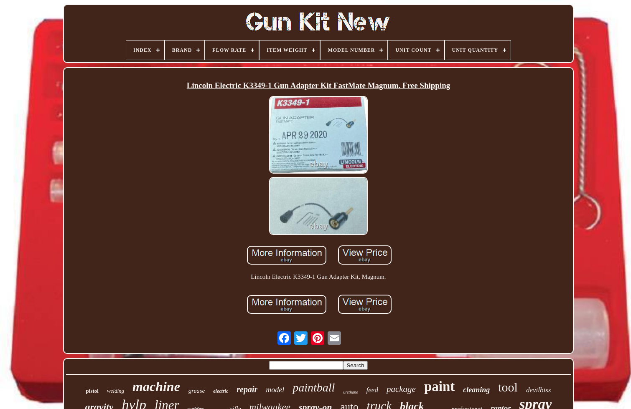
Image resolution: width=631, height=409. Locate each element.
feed (372, 390)
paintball (314, 387)
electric (220, 391)
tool (508, 387)
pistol (92, 391)
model (275, 390)
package (401, 389)
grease (196, 390)
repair (247, 389)
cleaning (476, 390)
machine (156, 386)
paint (439, 386)
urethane (350, 392)
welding (115, 391)
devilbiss (538, 390)
